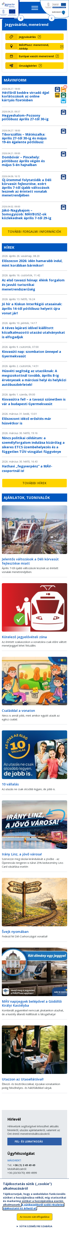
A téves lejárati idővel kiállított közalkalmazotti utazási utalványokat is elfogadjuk (33, 332)
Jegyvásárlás (27, 37)
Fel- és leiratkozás (29, 1141)
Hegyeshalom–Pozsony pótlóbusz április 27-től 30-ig (25, 117)
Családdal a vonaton (18, 710)
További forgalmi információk (34, 232)
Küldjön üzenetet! (17, 1180)
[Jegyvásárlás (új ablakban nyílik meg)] (40, 37)
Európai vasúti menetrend (36, 56)
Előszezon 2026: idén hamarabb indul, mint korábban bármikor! (32, 263)
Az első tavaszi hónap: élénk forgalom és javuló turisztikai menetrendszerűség (33, 284)
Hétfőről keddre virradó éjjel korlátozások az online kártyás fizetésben (25, 96)
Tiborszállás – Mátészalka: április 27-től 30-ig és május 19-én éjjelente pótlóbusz (24, 138)
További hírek (34, 483)
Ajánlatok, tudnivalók (27, 497)
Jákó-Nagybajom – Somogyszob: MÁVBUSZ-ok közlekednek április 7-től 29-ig (26, 214)
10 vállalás (10, 784)
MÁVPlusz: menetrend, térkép (34, 47)
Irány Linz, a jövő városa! (22, 854)
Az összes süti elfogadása (34, 1220)
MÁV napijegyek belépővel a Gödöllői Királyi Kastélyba (32, 1003)
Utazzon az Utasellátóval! (22, 1079)
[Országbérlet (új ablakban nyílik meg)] (40, 66)
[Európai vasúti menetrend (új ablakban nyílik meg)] (40, 56)
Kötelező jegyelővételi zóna (24, 637)
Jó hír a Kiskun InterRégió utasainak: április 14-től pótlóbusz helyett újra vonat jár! (32, 308)
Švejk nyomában (15, 931)
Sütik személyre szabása (35, 1229)
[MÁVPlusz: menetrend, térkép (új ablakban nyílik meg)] (40, 47)
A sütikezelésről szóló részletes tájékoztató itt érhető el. (33, 1209)
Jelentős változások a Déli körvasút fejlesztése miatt (30, 561)
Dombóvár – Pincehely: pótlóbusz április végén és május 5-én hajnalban (23, 161)
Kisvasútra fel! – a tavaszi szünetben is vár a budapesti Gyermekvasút (34, 401)
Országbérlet (28, 65)
